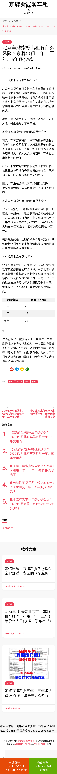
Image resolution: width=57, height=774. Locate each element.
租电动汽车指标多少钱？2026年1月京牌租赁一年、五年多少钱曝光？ (32, 487)
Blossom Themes (23, 743)
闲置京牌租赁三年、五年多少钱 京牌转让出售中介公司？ (28, 693)
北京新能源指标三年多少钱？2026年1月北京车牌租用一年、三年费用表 (32, 436)
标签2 (27, 382)
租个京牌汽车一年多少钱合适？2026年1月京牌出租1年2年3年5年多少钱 (32, 503)
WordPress (39, 743)
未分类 (7, 42)
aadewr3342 (14, 68)
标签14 (19, 382)
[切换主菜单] (3, 9)
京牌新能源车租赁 (28, 6)
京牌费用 (7, 528)
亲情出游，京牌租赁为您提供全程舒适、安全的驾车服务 (28, 571)
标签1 (11, 382)
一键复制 (43, 766)
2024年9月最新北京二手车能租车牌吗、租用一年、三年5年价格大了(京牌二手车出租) (28, 616)
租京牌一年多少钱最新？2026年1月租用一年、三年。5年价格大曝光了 (32, 470)
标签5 (34, 382)
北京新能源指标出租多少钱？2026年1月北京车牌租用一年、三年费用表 (32, 453)
